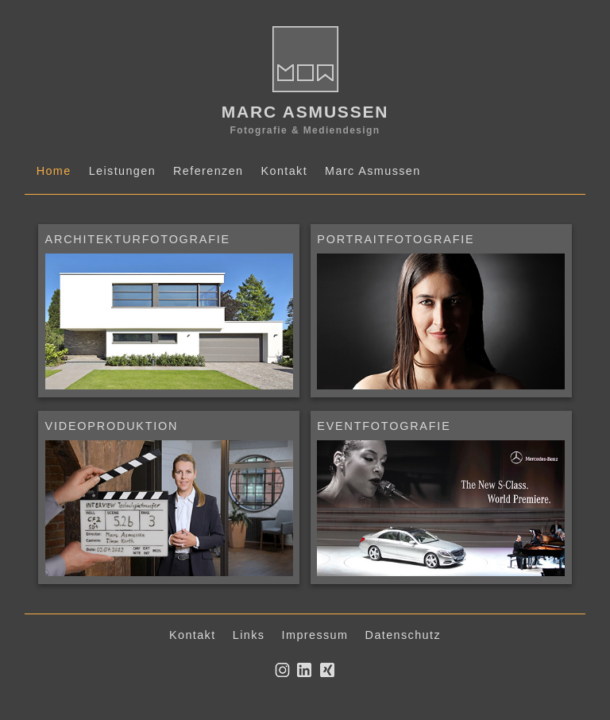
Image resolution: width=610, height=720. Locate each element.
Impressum (315, 635)
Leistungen (122, 171)
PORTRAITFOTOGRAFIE (395, 239)
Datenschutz (403, 635)
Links (249, 635)
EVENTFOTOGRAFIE (383, 426)
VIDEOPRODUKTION (112, 426)
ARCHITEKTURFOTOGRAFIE (137, 239)
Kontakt (284, 171)
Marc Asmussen (373, 171)
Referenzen (208, 171)
